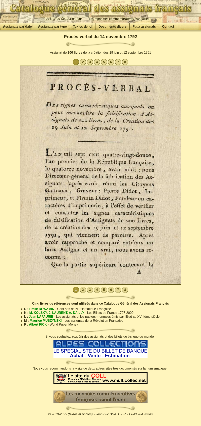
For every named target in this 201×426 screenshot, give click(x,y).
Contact (168, 26)
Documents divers (112, 26)
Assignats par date (17, 26)
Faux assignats (144, 26)
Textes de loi (82, 26)
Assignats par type (52, 26)
